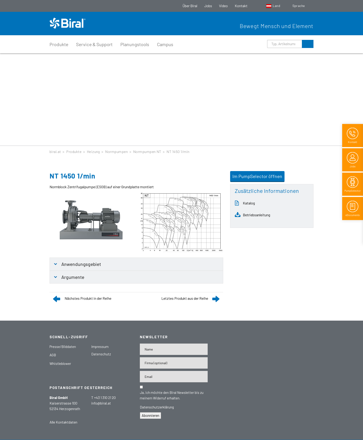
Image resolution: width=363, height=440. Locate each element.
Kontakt (241, 5)
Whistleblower (60, 363)
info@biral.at (101, 403)
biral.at (55, 151)
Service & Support (94, 44)
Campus (165, 44)
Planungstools (134, 44)
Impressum (100, 346)
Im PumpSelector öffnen (257, 176)
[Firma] (174, 363)
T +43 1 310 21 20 (103, 397)
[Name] (174, 349)
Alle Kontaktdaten (63, 422)
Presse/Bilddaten (63, 346)
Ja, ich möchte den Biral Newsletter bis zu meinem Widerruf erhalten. (171, 395)
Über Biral (189, 5)
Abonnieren (150, 415)
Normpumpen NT (147, 151)
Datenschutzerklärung (157, 407)
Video (223, 5)
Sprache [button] (299, 6)
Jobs (208, 5)
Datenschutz (101, 354)
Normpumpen (116, 151)
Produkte (59, 44)
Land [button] (273, 6)
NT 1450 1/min (177, 151)
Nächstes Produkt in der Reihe (88, 298)
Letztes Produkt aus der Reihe (184, 298)
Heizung (93, 151)
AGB (53, 355)
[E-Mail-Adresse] (174, 376)
